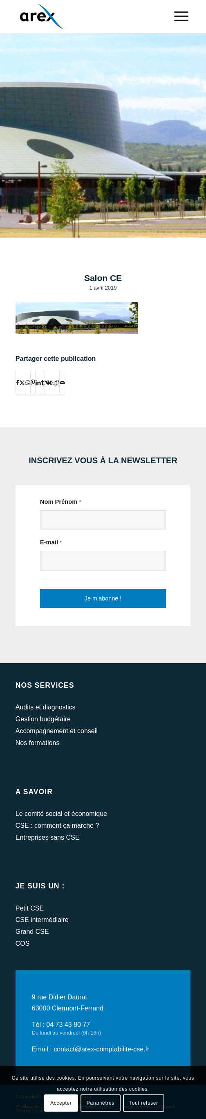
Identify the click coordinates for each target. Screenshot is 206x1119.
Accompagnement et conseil (57, 730)
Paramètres (100, 1103)
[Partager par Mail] (62, 382)
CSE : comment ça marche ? (57, 825)
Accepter (61, 1103)
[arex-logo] (86, 16)
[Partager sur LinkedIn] (38, 382)
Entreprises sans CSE (48, 837)
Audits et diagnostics (46, 707)
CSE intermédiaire (42, 919)
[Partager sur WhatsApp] (27, 382)
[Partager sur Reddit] (55, 382)
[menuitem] (177, 16)
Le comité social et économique (61, 813)
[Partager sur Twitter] (22, 382)
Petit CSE (30, 908)
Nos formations (38, 742)
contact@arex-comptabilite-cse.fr (101, 1049)
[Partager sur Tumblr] (43, 382)
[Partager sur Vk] (48, 382)
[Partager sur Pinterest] (33, 382)
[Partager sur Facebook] (17, 382)
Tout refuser (143, 1103)
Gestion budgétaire (43, 719)
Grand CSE (32, 931)
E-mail (51, 542)
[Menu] (177, 16)
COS (23, 943)
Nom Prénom (60, 501)
